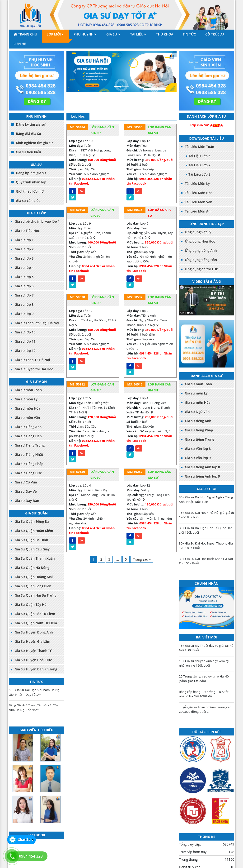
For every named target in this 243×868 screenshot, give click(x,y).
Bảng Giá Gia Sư (28, 133)
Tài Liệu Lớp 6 (199, 156)
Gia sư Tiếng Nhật (29, 454)
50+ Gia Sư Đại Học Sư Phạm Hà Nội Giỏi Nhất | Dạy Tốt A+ (34, 692)
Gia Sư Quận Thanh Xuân (35, 558)
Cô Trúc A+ (214, 34)
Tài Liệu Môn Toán (199, 146)
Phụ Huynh (83, 34)
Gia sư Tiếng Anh (28, 427)
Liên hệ (20, 43)
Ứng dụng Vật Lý (198, 232)
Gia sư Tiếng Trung (30, 445)
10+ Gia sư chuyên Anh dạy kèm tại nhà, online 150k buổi (204, 663)
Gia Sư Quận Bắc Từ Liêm (35, 613)
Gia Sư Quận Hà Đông (32, 567)
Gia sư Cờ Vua (26, 482)
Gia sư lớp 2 (24, 249)
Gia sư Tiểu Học (27, 230)
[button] (74, 71)
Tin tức (189, 34)
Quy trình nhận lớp (31, 182)
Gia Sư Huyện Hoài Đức (33, 660)
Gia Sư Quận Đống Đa (32, 521)
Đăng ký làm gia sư (31, 173)
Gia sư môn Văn (27, 417)
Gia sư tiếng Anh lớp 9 (202, 476)
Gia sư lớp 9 (24, 313)
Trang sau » (142, 559)
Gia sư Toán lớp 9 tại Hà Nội (37, 323)
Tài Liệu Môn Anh (199, 211)
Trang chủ (27, 34)
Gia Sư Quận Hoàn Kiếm (34, 530)
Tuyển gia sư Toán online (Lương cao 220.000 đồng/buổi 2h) (205, 709)
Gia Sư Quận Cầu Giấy (32, 549)
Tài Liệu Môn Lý (197, 183)
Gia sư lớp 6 (24, 286)
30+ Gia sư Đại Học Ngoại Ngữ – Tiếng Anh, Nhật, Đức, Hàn (206, 499)
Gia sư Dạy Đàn (27, 500)
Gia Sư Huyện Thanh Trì (33, 650)
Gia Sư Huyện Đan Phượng (36, 669)
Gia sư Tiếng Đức (28, 473)
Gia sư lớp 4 (24, 267)
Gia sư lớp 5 (24, 277)
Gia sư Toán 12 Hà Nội (32, 360)
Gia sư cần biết (28, 200)
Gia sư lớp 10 (25, 332)
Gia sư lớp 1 (24, 240)
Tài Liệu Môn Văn (198, 202)
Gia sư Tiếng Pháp (29, 463)
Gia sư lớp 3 (24, 258)
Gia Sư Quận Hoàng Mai (34, 577)
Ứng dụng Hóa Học (200, 241)
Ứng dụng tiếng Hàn (201, 259)
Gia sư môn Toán (28, 390)
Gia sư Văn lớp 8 (198, 448)
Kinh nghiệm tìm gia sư (34, 143)
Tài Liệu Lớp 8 (199, 174)
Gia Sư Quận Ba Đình (31, 540)
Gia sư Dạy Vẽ (26, 491)
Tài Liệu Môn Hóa (199, 192)
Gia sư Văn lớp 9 (198, 458)
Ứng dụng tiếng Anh (201, 250)
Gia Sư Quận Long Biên (33, 586)
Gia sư (111, 34)
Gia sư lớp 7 (24, 295)
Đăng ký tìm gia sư (30, 124)
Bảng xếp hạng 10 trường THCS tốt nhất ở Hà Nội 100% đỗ (204, 694)
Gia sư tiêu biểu (28, 152)
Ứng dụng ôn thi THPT (202, 269)
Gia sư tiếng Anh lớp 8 (202, 467)
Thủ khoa (164, 34)
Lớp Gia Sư (199, 125)
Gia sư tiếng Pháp (199, 430)
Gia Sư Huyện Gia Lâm (32, 641)
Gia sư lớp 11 (25, 341)
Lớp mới (54, 34)
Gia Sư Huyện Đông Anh (34, 632)
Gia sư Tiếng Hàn (28, 436)
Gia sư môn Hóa (27, 408)
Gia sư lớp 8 (24, 304)
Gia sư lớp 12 (25, 350)
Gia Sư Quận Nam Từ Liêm (36, 623)
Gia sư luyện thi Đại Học (34, 369)
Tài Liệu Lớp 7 (199, 165)
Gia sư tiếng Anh (198, 421)
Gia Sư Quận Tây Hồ (31, 604)
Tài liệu (136, 34)
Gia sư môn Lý (26, 399)
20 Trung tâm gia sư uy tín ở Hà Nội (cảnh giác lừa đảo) (204, 678)
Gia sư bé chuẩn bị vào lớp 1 (37, 221)
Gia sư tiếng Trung (199, 439)
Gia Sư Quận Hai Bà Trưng (35, 595)
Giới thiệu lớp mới (30, 191)
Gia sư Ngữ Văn (197, 411)
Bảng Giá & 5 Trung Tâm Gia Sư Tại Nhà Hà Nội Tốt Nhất (34, 707)
